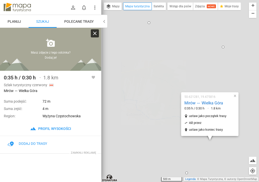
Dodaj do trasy (27, 144)
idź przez (165, 71)
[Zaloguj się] (73, 8)
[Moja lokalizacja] (252, 171)
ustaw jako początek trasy (178, 64)
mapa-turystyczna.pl (17, 7)
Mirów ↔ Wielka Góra (174, 51)
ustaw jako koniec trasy (176, 78)
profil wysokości (50, 129)
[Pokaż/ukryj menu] (95, 8)
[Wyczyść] (95, 33)
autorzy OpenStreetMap (242, 179)
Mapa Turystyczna (211, 179)
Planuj (14, 21)
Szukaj (42, 21)
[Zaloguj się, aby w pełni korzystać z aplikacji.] (93, 77)
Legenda (190, 179)
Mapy (113, 6)
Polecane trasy (79, 21)
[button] (157, 121)
